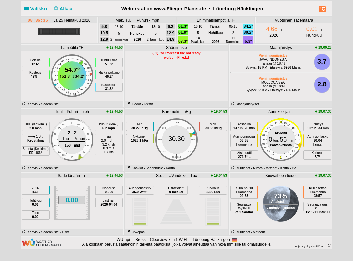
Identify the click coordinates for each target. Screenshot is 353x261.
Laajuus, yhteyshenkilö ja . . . (312, 246)
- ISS (293, 168)
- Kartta (169, 168)
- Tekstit (147, 104)
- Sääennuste (49, 104)
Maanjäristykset (244, 104)
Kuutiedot (240, 168)
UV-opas (135, 232)
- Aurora (257, 168)
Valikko (37, 8)
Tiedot (133, 104)
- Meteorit (270, 168)
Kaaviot (29, 104)
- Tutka (65, 232)
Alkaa (62, 8)
